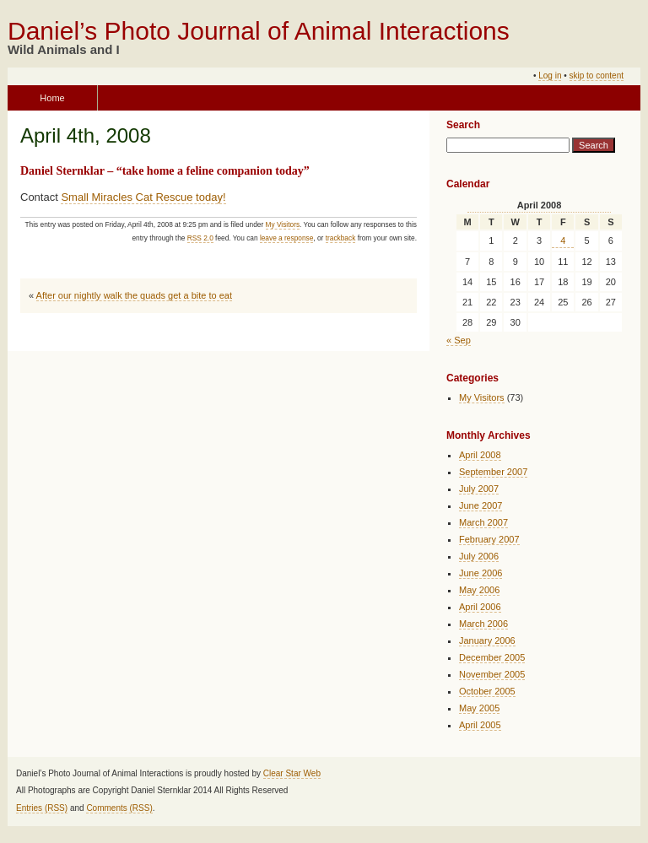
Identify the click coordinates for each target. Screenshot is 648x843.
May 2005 (479, 708)
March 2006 (483, 624)
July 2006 (479, 556)
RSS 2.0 (200, 238)
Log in (549, 75)
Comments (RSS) (119, 808)
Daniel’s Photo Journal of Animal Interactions (259, 31)
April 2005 (480, 725)
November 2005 (492, 674)
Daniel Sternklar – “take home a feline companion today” (165, 171)
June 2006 (480, 573)
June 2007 (480, 505)
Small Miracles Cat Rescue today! (143, 197)
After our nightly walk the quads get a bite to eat (134, 295)
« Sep (458, 340)
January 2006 (487, 640)
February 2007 (489, 539)
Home (52, 98)
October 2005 (487, 691)
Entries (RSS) (42, 808)
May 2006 (479, 590)
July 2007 (479, 489)
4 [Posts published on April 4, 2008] (562, 240)
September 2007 (493, 472)
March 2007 (483, 522)
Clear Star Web (292, 773)
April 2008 (480, 455)
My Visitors (283, 224)
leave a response (286, 238)
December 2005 (492, 657)
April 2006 (480, 607)
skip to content (597, 75)
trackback (341, 238)
